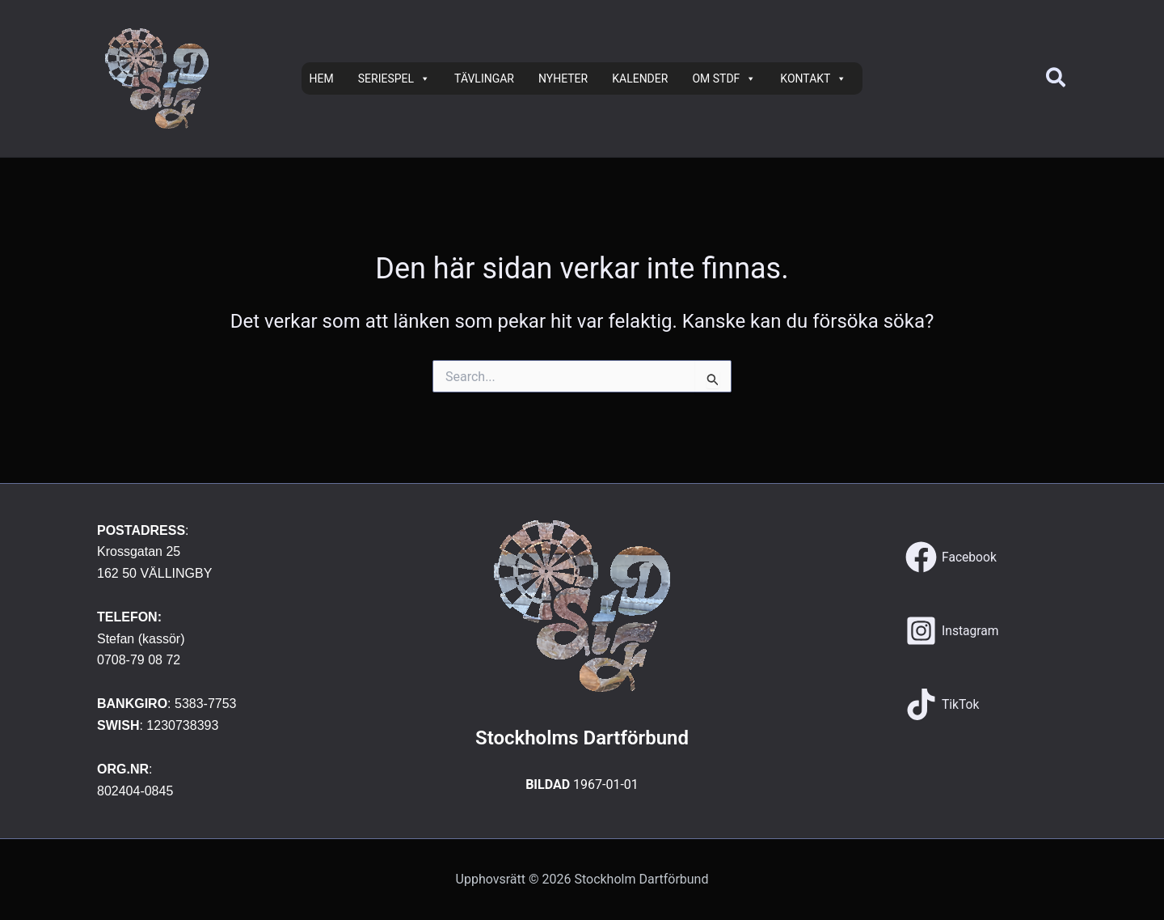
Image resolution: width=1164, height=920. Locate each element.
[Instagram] (952, 631)
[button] (1056, 79)
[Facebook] (951, 557)
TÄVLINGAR (484, 78)
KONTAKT (813, 78)
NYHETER (563, 78)
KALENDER (640, 78)
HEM (322, 78)
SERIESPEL (394, 78)
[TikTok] (943, 704)
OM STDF (724, 78)
